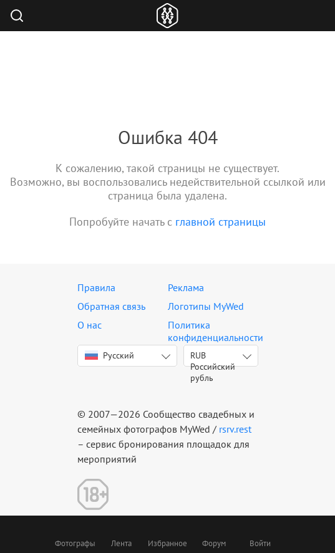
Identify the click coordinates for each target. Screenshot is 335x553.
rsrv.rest (235, 429)
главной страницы (220, 221)
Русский (109, 355)
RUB (212, 358)
